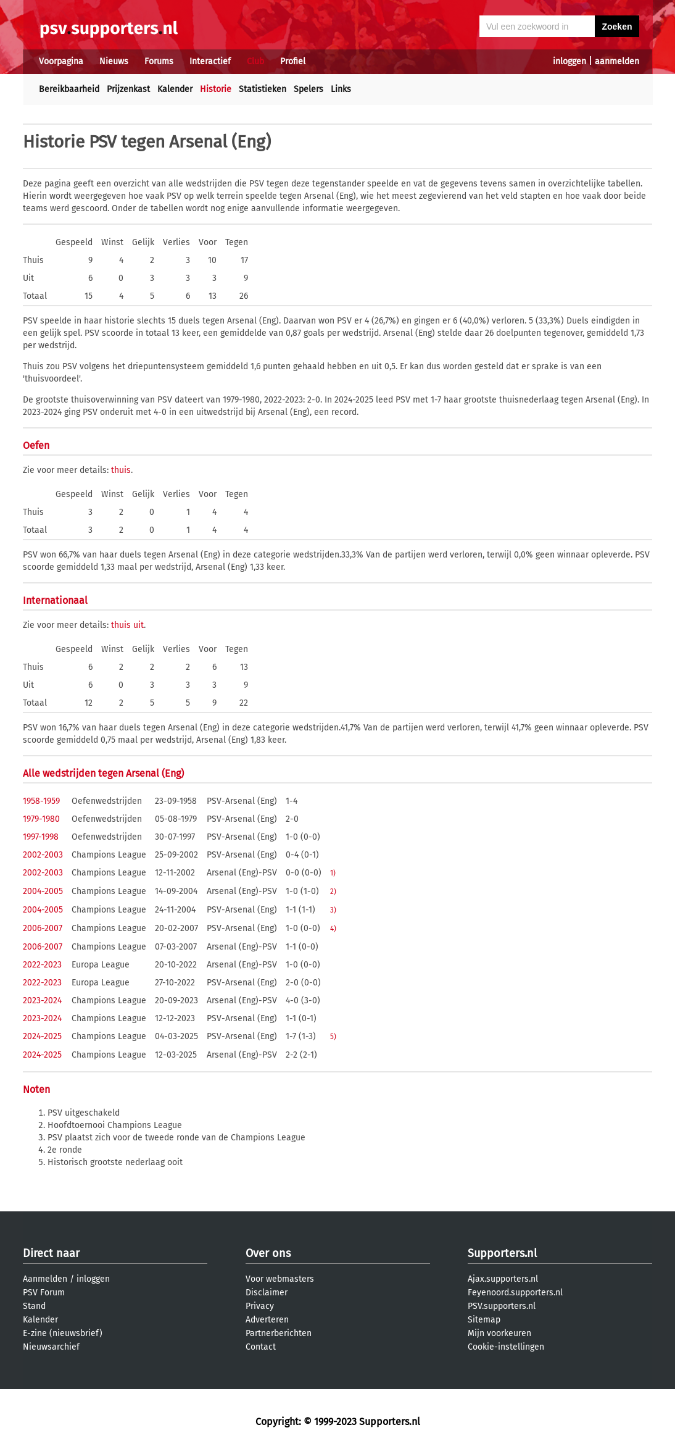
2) (333, 891)
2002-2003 (43, 855)
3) (333, 910)
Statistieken (262, 89)
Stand (34, 1306)
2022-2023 (42, 964)
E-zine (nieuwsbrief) (62, 1333)
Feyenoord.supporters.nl (515, 1292)
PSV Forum (44, 1292)
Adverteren (267, 1319)
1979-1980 (41, 819)
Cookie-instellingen (506, 1347)
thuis (121, 470)
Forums (158, 61)
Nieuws (113, 61)
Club (255, 61)
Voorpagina (61, 61)
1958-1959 (41, 801)
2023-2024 (42, 1000)
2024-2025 (42, 1036)
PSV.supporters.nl (502, 1306)
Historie (215, 89)
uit (138, 625)
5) (333, 1036)
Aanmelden (45, 1279)
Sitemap (484, 1319)
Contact (261, 1347)
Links (341, 89)
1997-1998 (41, 837)
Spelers (308, 89)
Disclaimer (267, 1292)
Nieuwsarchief (51, 1347)
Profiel (292, 61)
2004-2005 (43, 891)
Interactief (210, 61)
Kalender (175, 89)
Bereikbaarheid (69, 89)
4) (333, 928)
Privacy (260, 1306)
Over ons (268, 1253)
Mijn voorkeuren (499, 1333)
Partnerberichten (279, 1333)
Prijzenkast (128, 89)
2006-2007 (42, 928)
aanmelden (617, 61)
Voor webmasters (280, 1279)
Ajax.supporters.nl (503, 1279)
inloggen (569, 61)
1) (333, 873)
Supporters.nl (502, 1253)
